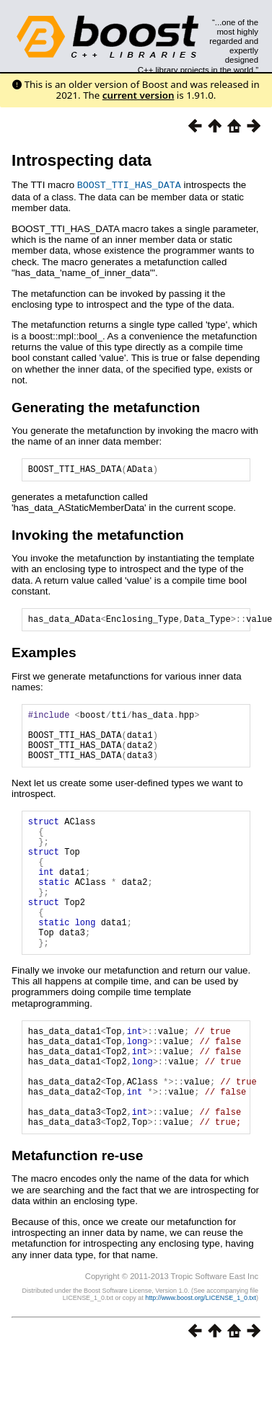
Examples (44, 656)
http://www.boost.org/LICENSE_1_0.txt (200, 1362)
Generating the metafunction (106, 406)
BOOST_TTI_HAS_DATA (129, 184)
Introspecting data (82, 160)
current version (138, 95)
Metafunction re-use (77, 1219)
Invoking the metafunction (98, 536)
